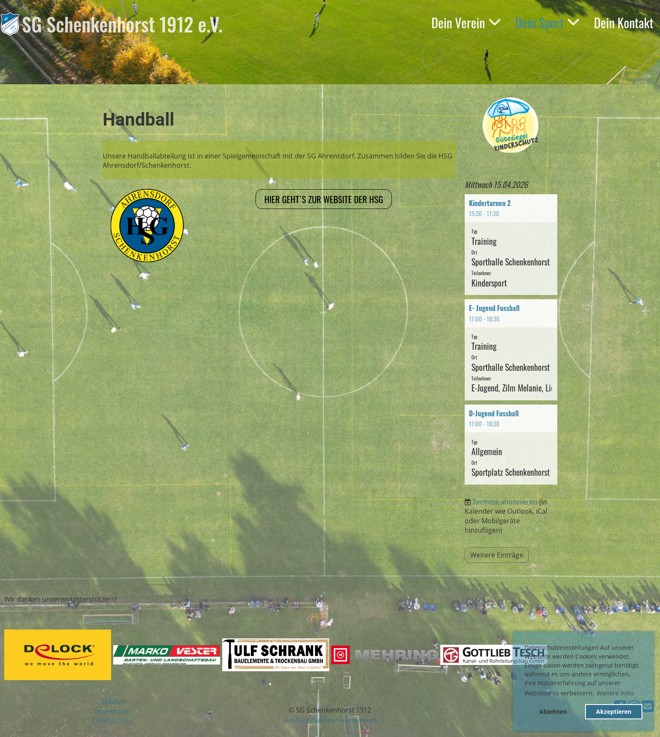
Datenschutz (113, 720)
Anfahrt (113, 701)
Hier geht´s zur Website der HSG (323, 199)
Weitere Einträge (496, 555)
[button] (511, 244)
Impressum (113, 711)
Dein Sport (547, 22)
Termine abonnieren (505, 502)
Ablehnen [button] (553, 712)
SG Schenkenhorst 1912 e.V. (122, 24)
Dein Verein (465, 22)
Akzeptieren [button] (613, 712)
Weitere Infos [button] (615, 693)
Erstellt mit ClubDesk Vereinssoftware (330, 720)
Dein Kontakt (623, 22)
